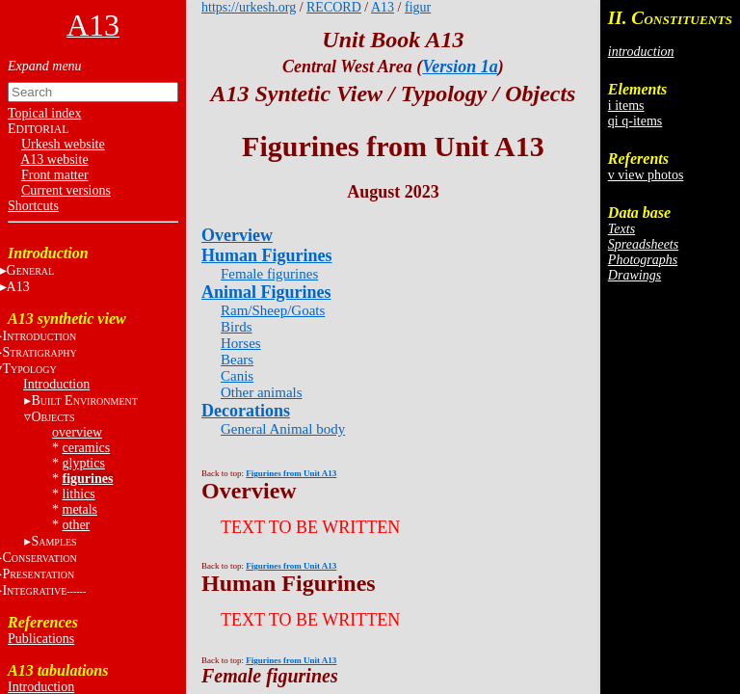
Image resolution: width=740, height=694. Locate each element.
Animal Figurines (266, 292)
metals (80, 509)
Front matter (55, 175)
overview (77, 432)
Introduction (56, 384)
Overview (237, 235)
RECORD (333, 7)
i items (626, 105)
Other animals (262, 392)
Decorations (245, 410)
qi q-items (635, 121)
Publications (41, 638)
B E (84, 400)
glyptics (84, 463)
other (77, 525)
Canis (237, 376)
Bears (237, 359)
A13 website (54, 159)
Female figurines (269, 273)
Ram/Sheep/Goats (273, 310)
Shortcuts (33, 206)
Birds (236, 326)
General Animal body (283, 429)
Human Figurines (266, 255)
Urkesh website (63, 144)
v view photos (646, 175)
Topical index (44, 113)
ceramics (87, 447)
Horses (241, 343)
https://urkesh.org (248, 7)
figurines (88, 478)
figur (418, 7)
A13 (382, 7)
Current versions (66, 190)
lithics (79, 494)
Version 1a (460, 66)
